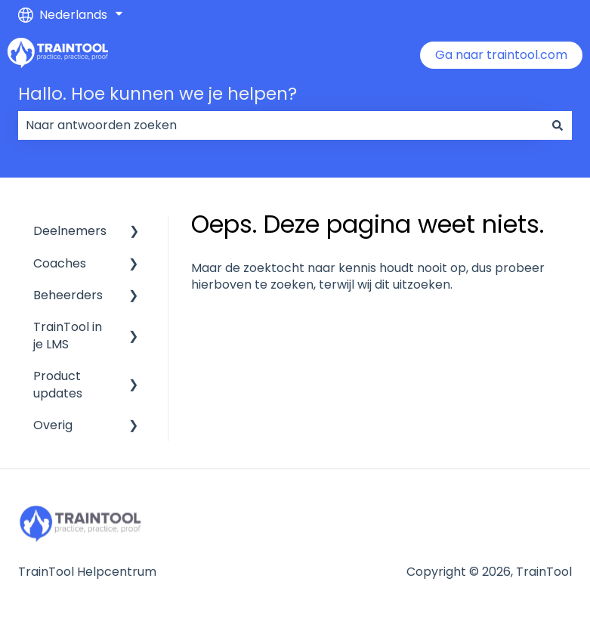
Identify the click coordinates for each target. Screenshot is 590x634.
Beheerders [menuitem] (68, 295)
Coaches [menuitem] (59, 263)
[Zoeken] (557, 125)
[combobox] (280, 125)
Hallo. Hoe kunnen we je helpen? (157, 94)
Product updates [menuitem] (57, 384)
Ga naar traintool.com (501, 54)
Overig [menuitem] (53, 425)
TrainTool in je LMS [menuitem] (67, 335)
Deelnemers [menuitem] (70, 231)
